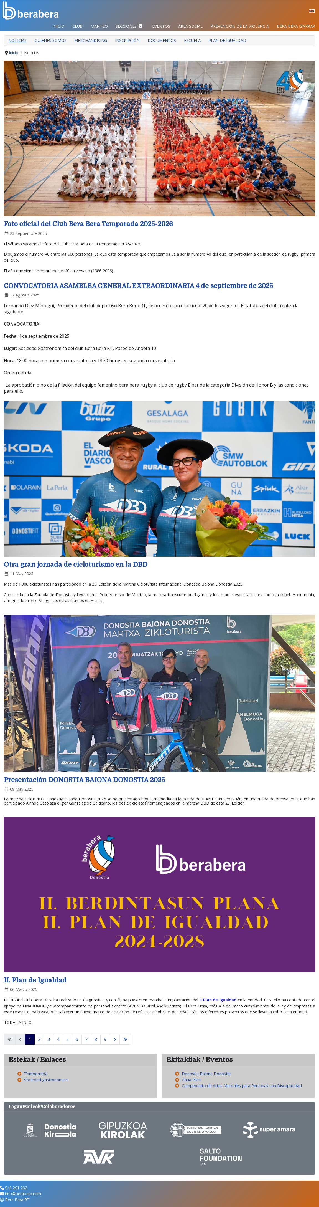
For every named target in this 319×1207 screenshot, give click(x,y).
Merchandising (90, 40)
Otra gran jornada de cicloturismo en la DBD (75, 564)
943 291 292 (16, 1187)
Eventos (161, 26)
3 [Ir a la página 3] (48, 1039)
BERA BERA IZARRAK (296, 26)
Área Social (190, 26)
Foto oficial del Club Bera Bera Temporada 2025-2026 (88, 224)
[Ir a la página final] (125, 1039)
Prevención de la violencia (240, 26)
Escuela (192, 40)
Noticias (17, 40)
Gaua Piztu (191, 1079)
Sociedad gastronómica (46, 1079)
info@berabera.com (23, 1193)
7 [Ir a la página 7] (86, 1039)
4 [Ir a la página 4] (58, 1039)
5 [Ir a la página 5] (67, 1039)
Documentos (162, 40)
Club (77, 26)
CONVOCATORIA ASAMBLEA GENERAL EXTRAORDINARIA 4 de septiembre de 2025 (138, 286)
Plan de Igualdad (227, 40)
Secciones (126, 26)
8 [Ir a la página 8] (96, 1039)
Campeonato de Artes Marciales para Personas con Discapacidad (242, 1085)
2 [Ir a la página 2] (39, 1039)
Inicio (58, 26)
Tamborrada (35, 1073)
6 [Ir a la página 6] (77, 1039)
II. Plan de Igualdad (35, 980)
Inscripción (127, 40)
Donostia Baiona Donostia (206, 1073)
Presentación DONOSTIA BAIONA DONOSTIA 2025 (84, 780)
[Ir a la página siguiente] (115, 1039)
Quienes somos (51, 40)
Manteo (99, 26)
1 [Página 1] (30, 1039)
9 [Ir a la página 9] (105, 1039)
